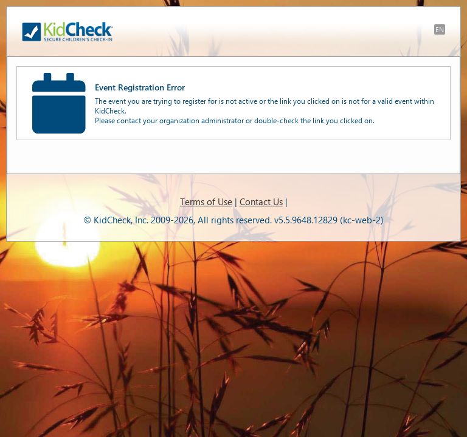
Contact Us (261, 201)
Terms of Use (206, 201)
